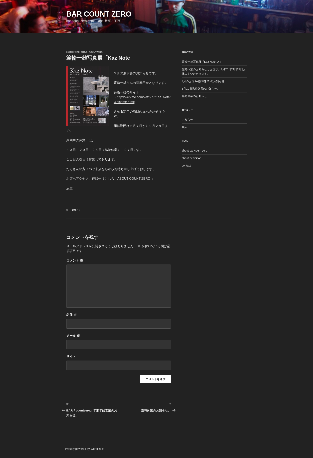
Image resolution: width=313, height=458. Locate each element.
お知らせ (76, 210)
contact (186, 165)
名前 (71, 314)
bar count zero (98, 14)
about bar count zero (194, 150)
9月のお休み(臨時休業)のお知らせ (203, 81)
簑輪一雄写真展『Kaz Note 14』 (202, 61)
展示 (184, 127)
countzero (96, 52)
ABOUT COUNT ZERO (133, 178)
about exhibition (191, 158)
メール (73, 335)
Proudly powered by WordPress (84, 448)
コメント (74, 260)
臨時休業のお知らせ (194, 96)
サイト (71, 356)
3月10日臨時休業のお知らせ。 (201, 88)
